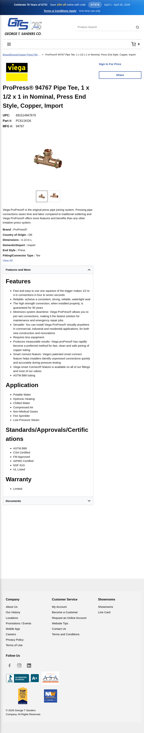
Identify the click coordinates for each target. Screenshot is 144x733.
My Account (59, 606)
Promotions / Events (18, 623)
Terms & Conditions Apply (60, 10)
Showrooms (105, 606)
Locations (12, 617)
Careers (11, 634)
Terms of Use (14, 645)
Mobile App (13, 628)
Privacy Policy (15, 639)
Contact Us (59, 628)
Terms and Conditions (65, 634)
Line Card (104, 612)
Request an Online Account (69, 617)
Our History (13, 612)
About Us (11, 606)
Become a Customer (65, 612)
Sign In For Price (110, 64)
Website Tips (60, 623)
